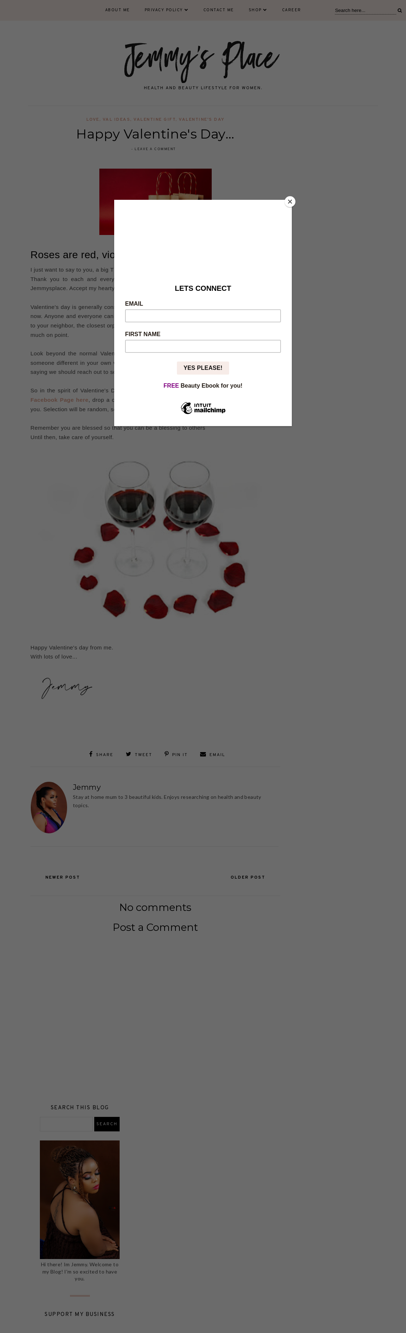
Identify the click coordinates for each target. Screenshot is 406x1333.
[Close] (290, 201)
